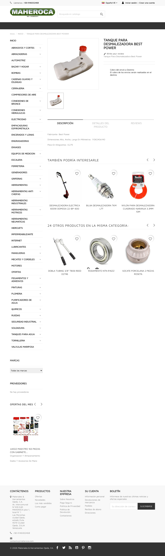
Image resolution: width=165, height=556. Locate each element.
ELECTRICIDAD (18, 119)
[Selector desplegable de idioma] (109, 3)
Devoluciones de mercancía (92, 501)
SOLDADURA (17, 328)
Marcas (14, 360)
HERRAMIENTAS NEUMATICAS (19, 220)
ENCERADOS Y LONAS (22, 134)
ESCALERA (16, 159)
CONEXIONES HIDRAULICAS (18, 111)
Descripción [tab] (65, 123)
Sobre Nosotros (67, 499)
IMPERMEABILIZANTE (22, 234)
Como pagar (40, 506)
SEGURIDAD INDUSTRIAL (23, 321)
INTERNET (16, 240)
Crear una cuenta (147, 3)
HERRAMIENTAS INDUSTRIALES (19, 202)
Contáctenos (66, 515)
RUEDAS (15, 315)
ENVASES (16, 147)
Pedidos (88, 505)
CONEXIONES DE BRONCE (19, 102)
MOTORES (16, 265)
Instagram (89, 548)
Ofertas (38, 496)
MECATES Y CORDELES (23, 259)
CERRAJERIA (17, 88)
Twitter (64, 548)
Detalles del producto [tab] (100, 125)
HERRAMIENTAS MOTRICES (19, 211)
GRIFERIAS (16, 178)
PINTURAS (16, 287)
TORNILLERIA (18, 340)
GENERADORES (19, 172)
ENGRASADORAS (20, 141)
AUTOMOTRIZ (18, 60)
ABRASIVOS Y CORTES (22, 47)
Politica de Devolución (65, 510)
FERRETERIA (17, 166)
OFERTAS (16, 272)
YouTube (77, 548)
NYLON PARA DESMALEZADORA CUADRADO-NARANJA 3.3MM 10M (138, 208)
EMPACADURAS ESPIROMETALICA (20, 127)
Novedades (40, 500)
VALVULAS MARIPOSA (22, 346)
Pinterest (83, 548)
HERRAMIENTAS (19, 185)
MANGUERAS (18, 253)
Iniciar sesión (131, 3)
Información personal (94, 496)
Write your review (114, 53)
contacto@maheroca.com (22, 541)
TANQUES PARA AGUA (23, 334)
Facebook (57, 548)
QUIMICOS (16, 309)
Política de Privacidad (70, 506)
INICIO (13, 40)
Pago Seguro (66, 502)
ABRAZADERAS (19, 54)
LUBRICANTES (18, 246)
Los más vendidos (43, 503)
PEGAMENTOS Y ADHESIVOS (19, 279)
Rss (70, 548)
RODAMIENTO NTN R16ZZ (101, 270)
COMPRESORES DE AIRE (23, 94)
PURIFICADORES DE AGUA (21, 301)
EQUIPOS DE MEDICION (23, 153)
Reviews (136, 123)
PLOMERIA (16, 293)
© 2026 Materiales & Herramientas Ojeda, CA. (31, 548)
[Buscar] (81, 14)
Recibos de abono (93, 509)
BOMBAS (15, 72)
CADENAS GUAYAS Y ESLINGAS (21, 80)
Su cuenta (92, 491)
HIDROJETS (17, 228)
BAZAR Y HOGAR (20, 66)
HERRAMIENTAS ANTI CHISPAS (22, 192)
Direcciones (90, 512)
